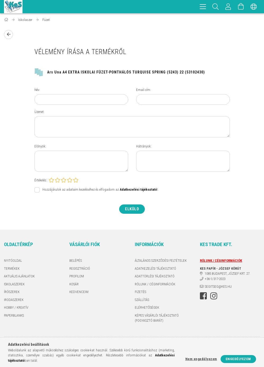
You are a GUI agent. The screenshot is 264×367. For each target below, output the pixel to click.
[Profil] (228, 6)
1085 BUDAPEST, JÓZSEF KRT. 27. (227, 274)
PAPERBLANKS (14, 315)
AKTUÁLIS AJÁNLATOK (19, 276)
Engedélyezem (238, 359)
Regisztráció (79, 268)
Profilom (76, 276)
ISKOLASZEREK (14, 284)
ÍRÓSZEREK (12, 292)
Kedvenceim (78, 292)
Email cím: (143, 90)
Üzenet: (39, 112)
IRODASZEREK (14, 300)
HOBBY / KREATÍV (16, 307)
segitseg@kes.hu (218, 287)
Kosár (74, 284)
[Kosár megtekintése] (241, 6)
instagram (213, 296)
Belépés (75, 261)
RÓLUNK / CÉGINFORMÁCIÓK (155, 284)
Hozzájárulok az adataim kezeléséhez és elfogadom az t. (100, 190)
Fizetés (140, 292)
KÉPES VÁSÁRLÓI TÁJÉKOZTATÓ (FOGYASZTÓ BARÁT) (157, 318)
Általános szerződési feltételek (161, 261)
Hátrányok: (143, 146)
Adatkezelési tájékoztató (155, 268)
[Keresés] (215, 6)
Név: (37, 90)
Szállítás (142, 300)
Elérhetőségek (147, 307)
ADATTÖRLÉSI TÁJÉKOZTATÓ (154, 276)
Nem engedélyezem (201, 359)
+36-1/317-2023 (215, 279)
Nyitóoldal (13, 261)
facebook (203, 296)
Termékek (12, 268)
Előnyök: (40, 146)
